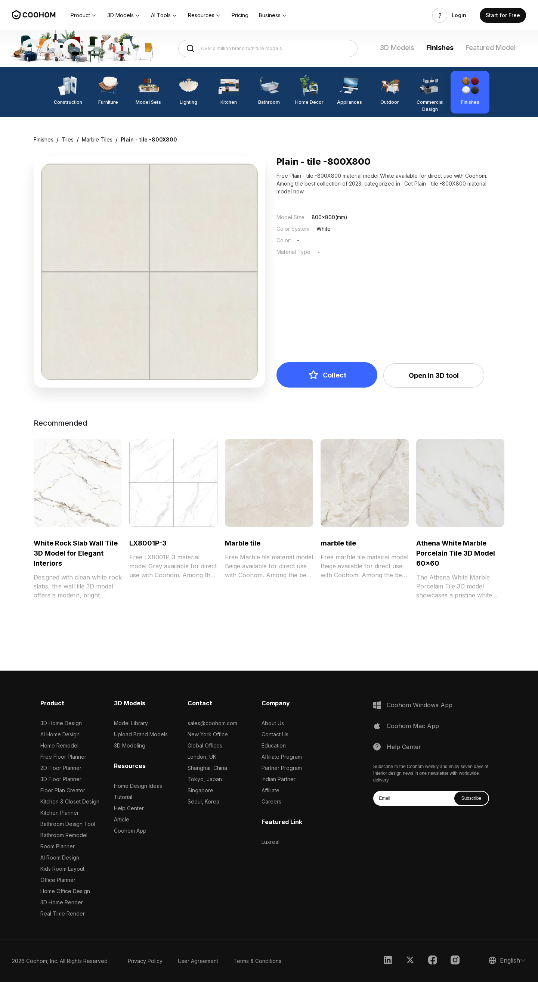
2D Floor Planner (60, 768)
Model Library (131, 723)
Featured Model (491, 48)
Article (121, 819)
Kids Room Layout (62, 869)
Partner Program (282, 768)
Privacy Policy (145, 961)
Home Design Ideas (138, 786)
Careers (271, 801)
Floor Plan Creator (62, 790)
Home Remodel (59, 745)
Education (274, 745)
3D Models (397, 48)
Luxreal (270, 842)
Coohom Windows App (419, 705)
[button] (84, 15)
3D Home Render (61, 902)
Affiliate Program (282, 756)
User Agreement (198, 961)
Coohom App (130, 830)
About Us (273, 723)
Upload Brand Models (141, 734)
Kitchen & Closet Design (69, 801)
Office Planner (57, 880)
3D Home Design (61, 723)
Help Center (129, 808)
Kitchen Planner (59, 812)
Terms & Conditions (257, 961)
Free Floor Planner (63, 756)
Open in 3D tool (434, 375)
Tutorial (123, 797)
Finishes (440, 48)
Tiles (68, 139)
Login (459, 15)
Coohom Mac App (413, 726)
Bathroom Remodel (63, 835)
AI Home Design (60, 734)
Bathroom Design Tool (67, 824)
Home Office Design (65, 891)
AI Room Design (59, 857)
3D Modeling (129, 745)
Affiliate (270, 790)
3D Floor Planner (60, 779)
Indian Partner (279, 779)
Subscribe (471, 798)
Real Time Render (62, 913)
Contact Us (275, 734)
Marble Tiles (97, 139)
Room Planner (57, 846)
